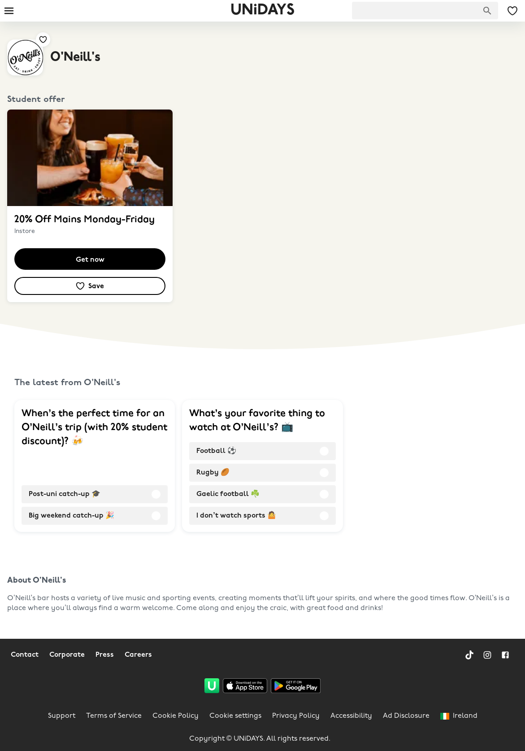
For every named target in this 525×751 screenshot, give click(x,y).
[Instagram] (487, 655)
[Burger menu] (9, 11)
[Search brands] (487, 11)
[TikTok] (469, 655)
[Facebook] (505, 655)
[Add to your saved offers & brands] (43, 39)
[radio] (95, 494)
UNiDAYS (262, 10)
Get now (90, 260)
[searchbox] (425, 10)
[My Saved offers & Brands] (512, 11)
